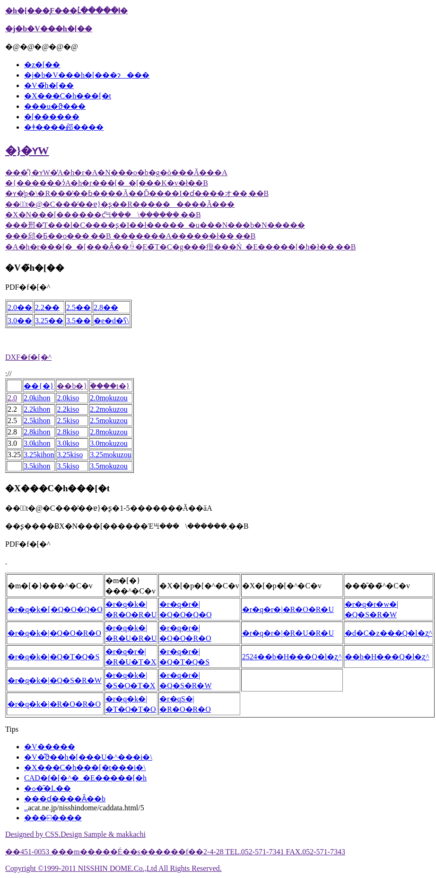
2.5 (12, 421)
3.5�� (78, 321)
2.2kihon (37, 409)
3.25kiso (70, 455)
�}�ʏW (27, 150)
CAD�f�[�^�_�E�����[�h (85, 778)
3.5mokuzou (109, 466)
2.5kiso (68, 421)
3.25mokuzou (110, 455)
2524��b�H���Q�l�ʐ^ (292, 657)
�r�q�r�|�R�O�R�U (288, 609)
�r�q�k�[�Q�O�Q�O (55, 609)
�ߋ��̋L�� (47, 788)
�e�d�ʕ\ (111, 321)
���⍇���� (53, 818)
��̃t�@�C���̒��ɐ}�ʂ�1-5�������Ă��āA (108, 508)
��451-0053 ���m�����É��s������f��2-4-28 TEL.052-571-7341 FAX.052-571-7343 (175, 852)
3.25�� (49, 321)
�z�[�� (42, 65)
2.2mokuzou (109, 409)
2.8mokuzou (109, 432)
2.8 (12, 432)
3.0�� (20, 321)
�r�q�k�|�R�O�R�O (54, 704)
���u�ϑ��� (55, 106)
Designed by (25, 834)
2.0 (12, 398)
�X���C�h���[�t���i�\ (85, 767)
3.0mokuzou (109, 443)
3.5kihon (37, 466)
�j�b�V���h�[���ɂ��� (86, 75)
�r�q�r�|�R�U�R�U (288, 633)
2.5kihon (37, 421)
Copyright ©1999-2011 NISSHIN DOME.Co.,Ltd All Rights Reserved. (113, 868)
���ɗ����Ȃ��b (64, 799)
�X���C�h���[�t (67, 96)
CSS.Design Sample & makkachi (95, 834)
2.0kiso (68, 398)
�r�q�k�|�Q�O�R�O (54, 633)
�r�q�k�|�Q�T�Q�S (53, 657)
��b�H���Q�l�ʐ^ (387, 657)
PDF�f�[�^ (28, 287)
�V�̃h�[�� (49, 85)
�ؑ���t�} (110, 386)
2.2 (12, 409)
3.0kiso (68, 443)
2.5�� (78, 307)
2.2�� (47, 307)
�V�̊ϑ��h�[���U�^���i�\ (88, 757)
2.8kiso (68, 432)
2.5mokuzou (109, 421)
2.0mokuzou (109, 398)
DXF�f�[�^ (28, 357)
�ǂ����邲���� (64, 127)
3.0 (12, 443)
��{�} (38, 386)
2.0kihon (37, 398)
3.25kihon (39, 455)
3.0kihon (37, 443)
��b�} (72, 386)
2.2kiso (68, 409)
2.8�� (106, 307)
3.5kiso (68, 466)
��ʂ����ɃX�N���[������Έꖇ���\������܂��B (127, 526)
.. (26, 808)
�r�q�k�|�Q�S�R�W (55, 680)
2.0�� (20, 307)
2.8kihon (37, 432)
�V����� (49, 747)
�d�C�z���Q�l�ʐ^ (388, 633)
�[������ (51, 117)
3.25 (14, 455)
